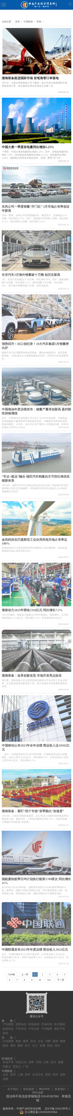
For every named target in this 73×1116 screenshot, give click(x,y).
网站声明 (44, 1088)
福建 (60, 1059)
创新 (62, 1072)
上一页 (24, 974)
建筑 (20, 1043)
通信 (13, 1043)
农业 (33, 1038)
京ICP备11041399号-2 (57, 1107)
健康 (62, 1038)
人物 (20, 1072)
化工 (35, 1043)
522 (49, 980)
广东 (25, 1064)
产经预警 (46, 1026)
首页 (17, 21)
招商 (31, 1059)
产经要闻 (8, 1022)
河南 (38, 1059)
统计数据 (59, 1022)
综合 (57, 1043)
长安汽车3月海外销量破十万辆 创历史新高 (31, 273)
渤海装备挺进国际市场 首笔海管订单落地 (30, 78)
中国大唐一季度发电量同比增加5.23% (28, 147)
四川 (53, 1059)
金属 (42, 1043)
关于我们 (12, 1088)
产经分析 (33, 1026)
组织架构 (28, 1088)
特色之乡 (21, 1059)
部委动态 (21, 1022)
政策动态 (8, 1026)
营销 (39, 21)
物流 (5, 1043)
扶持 (55, 1072)
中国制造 (28, 21)
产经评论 (21, 1026)
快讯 (5, 1031)
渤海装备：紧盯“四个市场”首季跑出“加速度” (33, 810)
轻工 (27, 1043)
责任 (27, 1072)
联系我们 (60, 1088)
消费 (48, 1038)
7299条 (11, 974)
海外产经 (59, 1026)
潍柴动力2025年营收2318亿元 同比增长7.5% (32, 609)
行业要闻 (8, 1038)
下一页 (60, 980)
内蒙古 (7, 1064)
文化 (40, 1038)
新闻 (13, 1072)
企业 (5, 1072)
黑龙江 (17, 1064)
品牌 (5, 1076)
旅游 (18, 1038)
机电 (50, 1043)
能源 (55, 1038)
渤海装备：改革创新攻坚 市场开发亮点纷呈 (32, 674)
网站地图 (37, 1091)
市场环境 (46, 1022)
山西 (46, 1059)
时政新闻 (33, 1022)
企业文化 (37, 1072)
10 (40, 980)
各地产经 (8, 1059)
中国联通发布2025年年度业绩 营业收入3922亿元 (35, 948)
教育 (25, 1038)
